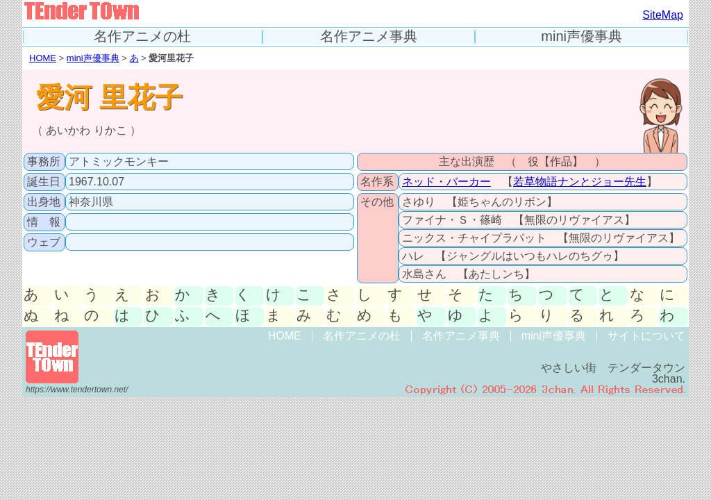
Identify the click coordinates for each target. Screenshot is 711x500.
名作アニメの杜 (142, 36)
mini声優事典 (581, 36)
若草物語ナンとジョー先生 (579, 182)
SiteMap (662, 15)
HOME (42, 58)
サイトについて (646, 336)
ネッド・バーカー (446, 182)
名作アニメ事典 (368, 36)
